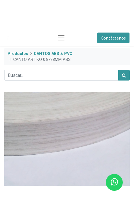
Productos (18, 53)
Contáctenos (113, 38)
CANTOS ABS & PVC (53, 53)
